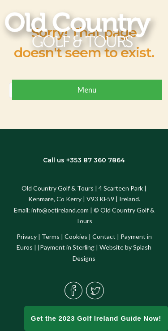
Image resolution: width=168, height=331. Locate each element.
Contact (104, 236)
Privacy (27, 236)
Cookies (76, 236)
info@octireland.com (60, 210)
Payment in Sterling (67, 247)
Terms (51, 236)
